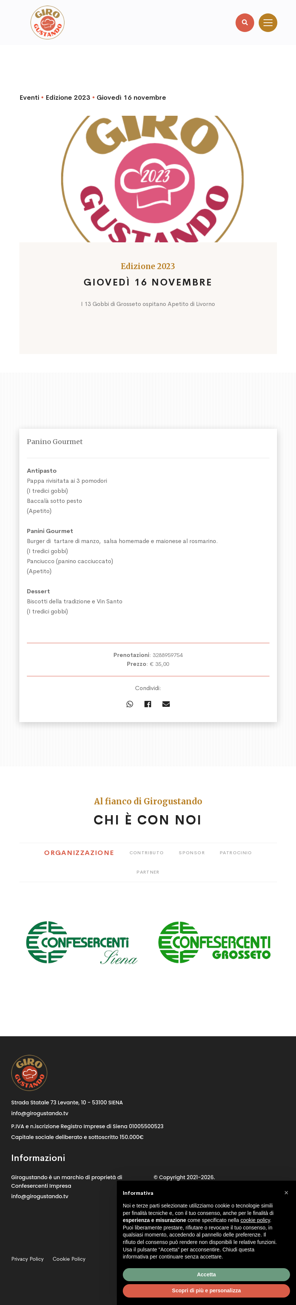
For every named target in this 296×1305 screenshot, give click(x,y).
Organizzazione (79, 853)
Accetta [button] (206, 1274)
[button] (286, 1193)
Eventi (29, 97)
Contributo (147, 853)
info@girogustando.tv (39, 1113)
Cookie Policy (69, 1258)
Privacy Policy (27, 1258)
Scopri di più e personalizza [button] (206, 1290)
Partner (148, 872)
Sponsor (192, 853)
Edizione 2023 (68, 97)
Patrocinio (236, 853)
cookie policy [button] (255, 1220)
